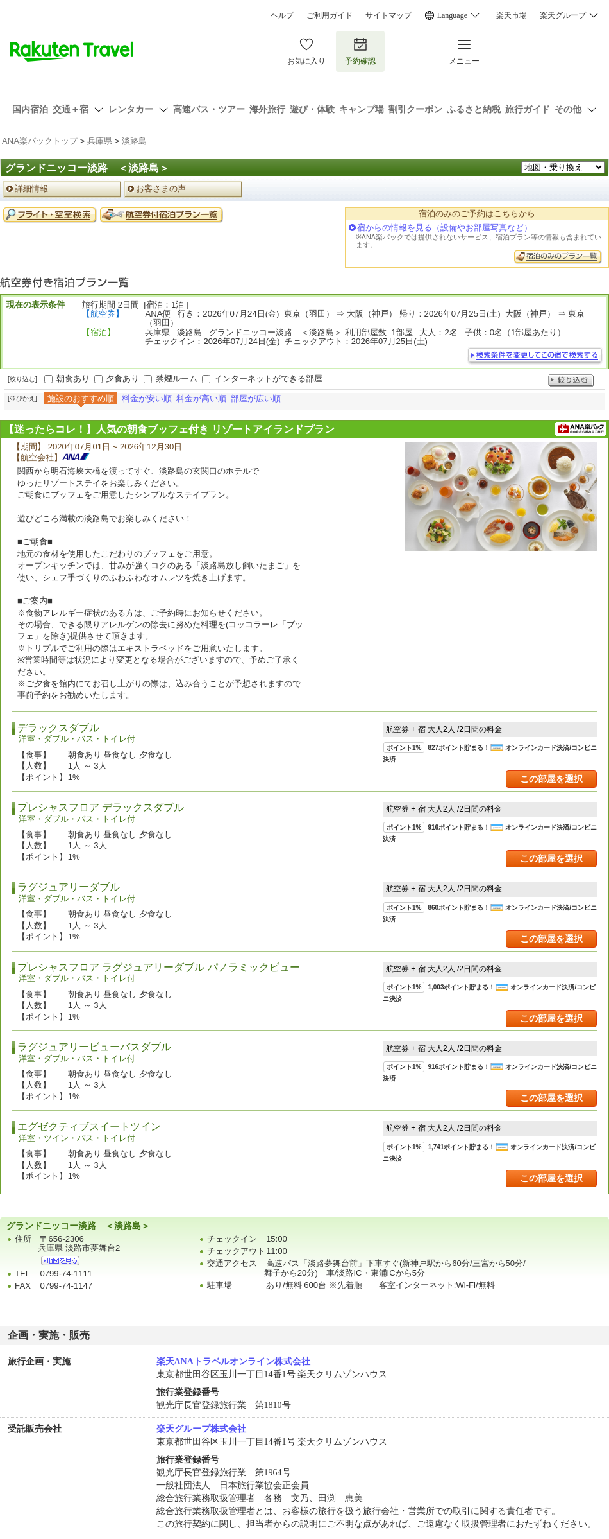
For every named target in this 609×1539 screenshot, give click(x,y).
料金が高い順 (201, 398)
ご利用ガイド (329, 15)
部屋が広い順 (256, 398)
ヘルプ (282, 15)
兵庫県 (99, 141)
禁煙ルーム (176, 378)
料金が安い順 (147, 398)
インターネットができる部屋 (268, 378)
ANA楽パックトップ (40, 141)
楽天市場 (511, 15)
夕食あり (122, 378)
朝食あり (73, 378)
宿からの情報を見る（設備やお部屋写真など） (444, 227)
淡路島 (134, 141)
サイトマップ (388, 15)
